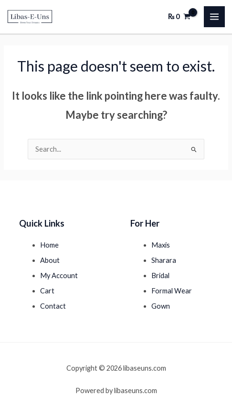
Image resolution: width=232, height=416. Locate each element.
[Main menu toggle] (214, 16)
